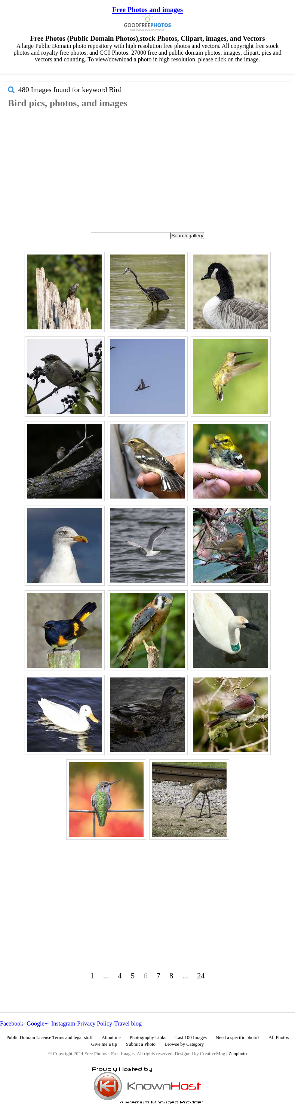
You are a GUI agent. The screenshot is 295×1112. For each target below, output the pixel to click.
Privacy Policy (94, 1023)
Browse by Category (184, 1044)
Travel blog (128, 1023)
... (106, 975)
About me (111, 1037)
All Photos (278, 1037)
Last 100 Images (191, 1037)
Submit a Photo (141, 1044)
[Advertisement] (147, 169)
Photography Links (148, 1037)
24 (201, 975)
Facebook (11, 1023)
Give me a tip (104, 1044)
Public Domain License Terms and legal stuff (49, 1037)
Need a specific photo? (237, 1037)
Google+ (37, 1023)
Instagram (63, 1023)
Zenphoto (237, 1053)
